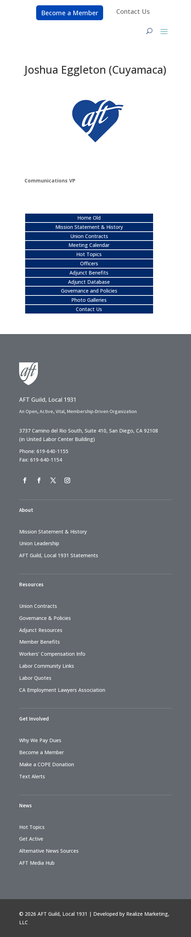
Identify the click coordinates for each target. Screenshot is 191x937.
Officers (89, 263)
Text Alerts (32, 776)
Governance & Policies (45, 618)
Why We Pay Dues (40, 740)
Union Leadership (39, 543)
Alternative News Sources (49, 850)
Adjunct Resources (40, 630)
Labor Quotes (35, 677)
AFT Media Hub (37, 862)
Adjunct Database (89, 281)
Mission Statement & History (89, 227)
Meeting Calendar (88, 245)
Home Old (89, 217)
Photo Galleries (89, 300)
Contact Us (133, 11)
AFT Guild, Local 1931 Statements (58, 555)
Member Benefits (39, 641)
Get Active (31, 838)
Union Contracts (89, 236)
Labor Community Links (46, 665)
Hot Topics (89, 254)
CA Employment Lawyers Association (62, 690)
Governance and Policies (89, 290)
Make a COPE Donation (46, 764)
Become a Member (69, 13)
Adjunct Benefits (88, 272)
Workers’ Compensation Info (52, 653)
